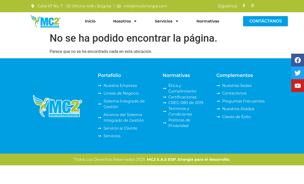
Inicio (90, 21)
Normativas (208, 21)
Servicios (167, 21)
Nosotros (125, 21)
